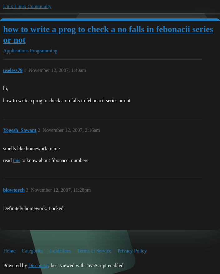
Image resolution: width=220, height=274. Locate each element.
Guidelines (60, 250)
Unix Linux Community (27, 6)
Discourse (38, 265)
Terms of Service (94, 250)
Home (9, 250)
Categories (32, 250)
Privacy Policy (132, 250)
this (16, 160)
